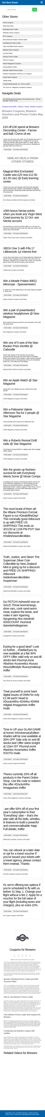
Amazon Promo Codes (10, 57)
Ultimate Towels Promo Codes (13, 70)
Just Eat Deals (7, 53)
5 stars (30, 956)
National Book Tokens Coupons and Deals (17, 369)
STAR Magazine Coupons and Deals (15, 398)
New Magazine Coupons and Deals (14, 332)
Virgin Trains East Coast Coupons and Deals (17, 237)
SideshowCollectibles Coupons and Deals (16, 546)
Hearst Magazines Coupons (12, 63)
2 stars (18, 956)
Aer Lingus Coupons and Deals (13, 915)
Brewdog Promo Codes (10, 29)
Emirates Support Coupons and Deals (15, 874)
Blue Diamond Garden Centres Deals (15, 39)
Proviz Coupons (8, 22)
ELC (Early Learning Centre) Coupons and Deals (19, 200)
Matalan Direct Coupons (11, 50)
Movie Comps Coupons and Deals (14, 498)
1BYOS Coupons (8, 60)
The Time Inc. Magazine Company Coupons (17, 87)
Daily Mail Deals (8, 26)
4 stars (26, 956)
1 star (15, 956)
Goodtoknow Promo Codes (12, 43)
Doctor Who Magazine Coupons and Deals (17, 718)
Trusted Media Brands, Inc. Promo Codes (16, 84)
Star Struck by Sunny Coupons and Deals (16, 680)
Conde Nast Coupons (10, 77)
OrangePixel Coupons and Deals (14, 636)
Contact (30, 1113)
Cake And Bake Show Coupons (13, 46)
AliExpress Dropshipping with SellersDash (27, 1114)
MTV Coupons (7, 36)
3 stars (22, 956)
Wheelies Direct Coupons (11, 33)
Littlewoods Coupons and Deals (13, 270)
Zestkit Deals (7, 80)
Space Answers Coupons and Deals (15, 299)
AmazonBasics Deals (10, 67)
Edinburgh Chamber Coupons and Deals (16, 839)
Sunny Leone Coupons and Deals (14, 763)
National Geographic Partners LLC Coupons (17, 74)
